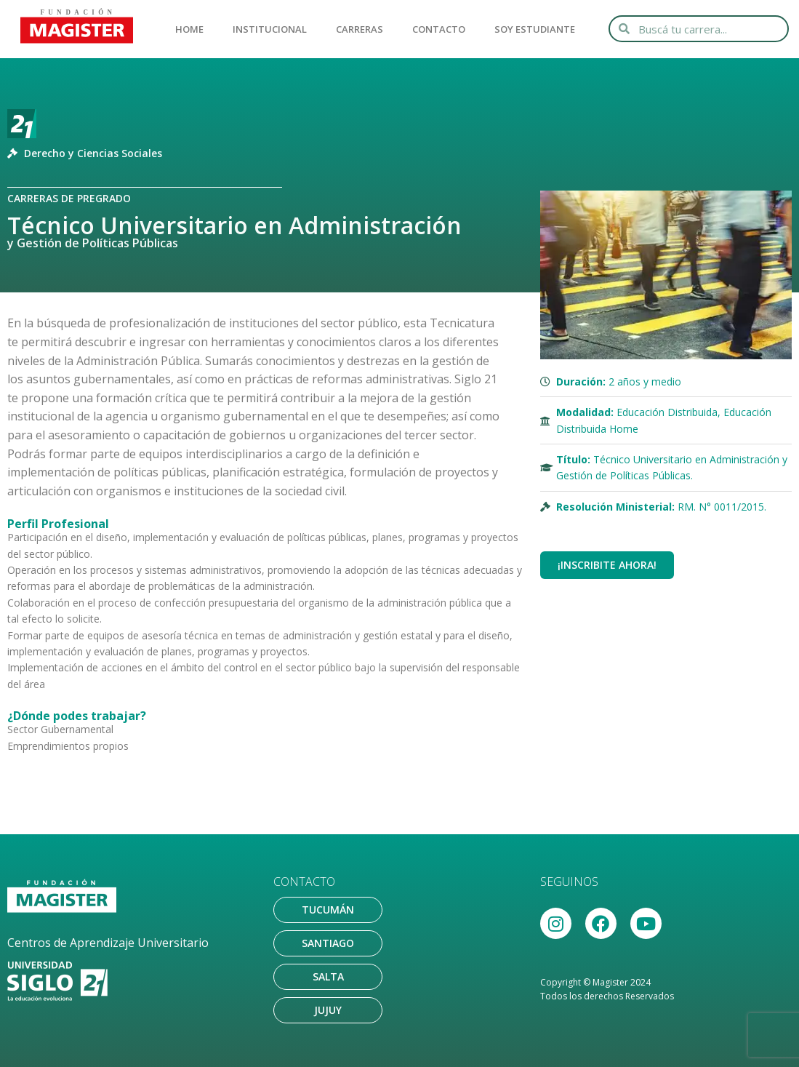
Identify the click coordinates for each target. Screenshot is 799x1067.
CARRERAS (359, 29)
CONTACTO (438, 29)
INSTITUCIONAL (270, 29)
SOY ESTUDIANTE (534, 29)
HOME (189, 29)
